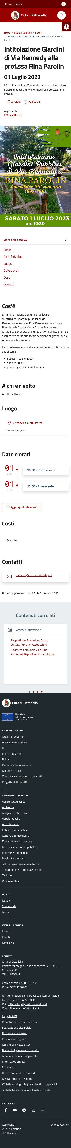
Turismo (7, 875)
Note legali (8, 1067)
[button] (66, 26)
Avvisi (5, 912)
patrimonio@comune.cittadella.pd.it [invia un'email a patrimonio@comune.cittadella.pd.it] (33, 575)
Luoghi (6, 931)
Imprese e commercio (15, 852)
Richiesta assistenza (14, 1033)
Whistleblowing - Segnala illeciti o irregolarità (29, 1084)
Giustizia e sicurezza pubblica (19, 847)
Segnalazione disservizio (16, 1027)
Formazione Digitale (14, 1039)
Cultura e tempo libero (15, 835)
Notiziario (8, 943)
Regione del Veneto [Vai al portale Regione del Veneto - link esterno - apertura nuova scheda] (13, 4)
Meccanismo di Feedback (17, 1079)
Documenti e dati (12, 771)
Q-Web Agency (60, 1124)
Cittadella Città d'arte (27, 423)
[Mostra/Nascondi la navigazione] (4, 15)
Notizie (6, 900)
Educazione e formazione (17, 841)
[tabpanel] (35, 656)
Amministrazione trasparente (20, 1056)
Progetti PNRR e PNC (15, 782)
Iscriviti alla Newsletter (16, 1044)
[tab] (29, 692)
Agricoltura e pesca (13, 801)
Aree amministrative (14, 742)
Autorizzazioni (10, 824)
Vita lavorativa (11, 881)
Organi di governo (13, 736)
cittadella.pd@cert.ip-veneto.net (27, 1004)
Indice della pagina (35, 240)
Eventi (6, 937)
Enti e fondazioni (12, 753)
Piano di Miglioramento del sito (20, 1050)
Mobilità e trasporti (13, 858)
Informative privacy (13, 1061)
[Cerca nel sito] (61, 15)
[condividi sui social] (12, 101)
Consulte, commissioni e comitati (22, 776)
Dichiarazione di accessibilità (19, 1073)
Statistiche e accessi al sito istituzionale (26, 1090)
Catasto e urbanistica (15, 830)
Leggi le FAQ (9, 1016)
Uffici (5, 748)
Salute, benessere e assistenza (20, 864)
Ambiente (8, 807)
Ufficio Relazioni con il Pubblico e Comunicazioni (31, 995)
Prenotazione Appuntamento (19, 1022)
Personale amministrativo (17, 765)
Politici (6, 759)
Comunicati (9, 906)
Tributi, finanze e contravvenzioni (22, 870)
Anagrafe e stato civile (15, 813)
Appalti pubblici (11, 818)
